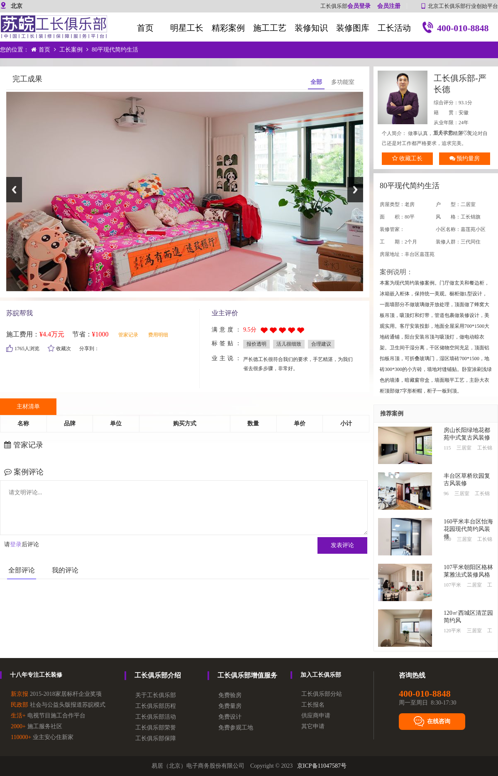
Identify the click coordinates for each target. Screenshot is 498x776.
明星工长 (186, 27)
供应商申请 (315, 715)
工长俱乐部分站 (321, 694)
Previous (14, 189)
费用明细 (158, 335)
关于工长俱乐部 (155, 695)
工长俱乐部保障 (155, 738)
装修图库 (352, 27)
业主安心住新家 (42, 737)
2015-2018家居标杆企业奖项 (56, 694)
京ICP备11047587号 (322, 766)
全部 (316, 82)
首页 (145, 27)
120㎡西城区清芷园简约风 (468, 617)
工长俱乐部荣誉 (155, 727)
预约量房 (464, 158)
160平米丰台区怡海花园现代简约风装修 (468, 526)
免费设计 (230, 717)
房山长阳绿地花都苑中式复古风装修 (467, 434)
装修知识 (311, 27)
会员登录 (359, 6)
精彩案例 (228, 27)
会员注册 (388, 6)
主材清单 (28, 406)
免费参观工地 (235, 727)
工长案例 (71, 50)
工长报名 (313, 705)
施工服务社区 (36, 726)
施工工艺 (269, 27)
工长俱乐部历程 (155, 706)
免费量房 (230, 706)
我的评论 (65, 570)
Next (355, 189)
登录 (16, 544)
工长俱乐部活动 (155, 717)
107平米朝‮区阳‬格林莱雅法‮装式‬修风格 (468, 571)
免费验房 (230, 695)
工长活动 (394, 27)
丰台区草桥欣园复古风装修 (467, 479)
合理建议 (321, 344)
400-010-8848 (456, 29)
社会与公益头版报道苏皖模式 (58, 705)
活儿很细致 (288, 344)
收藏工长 (407, 158)
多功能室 (342, 82)
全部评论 (21, 570)
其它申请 (313, 726)
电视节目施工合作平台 (48, 715)
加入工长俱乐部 (320, 675)
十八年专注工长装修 (36, 675)
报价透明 (256, 344)
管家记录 (128, 335)
